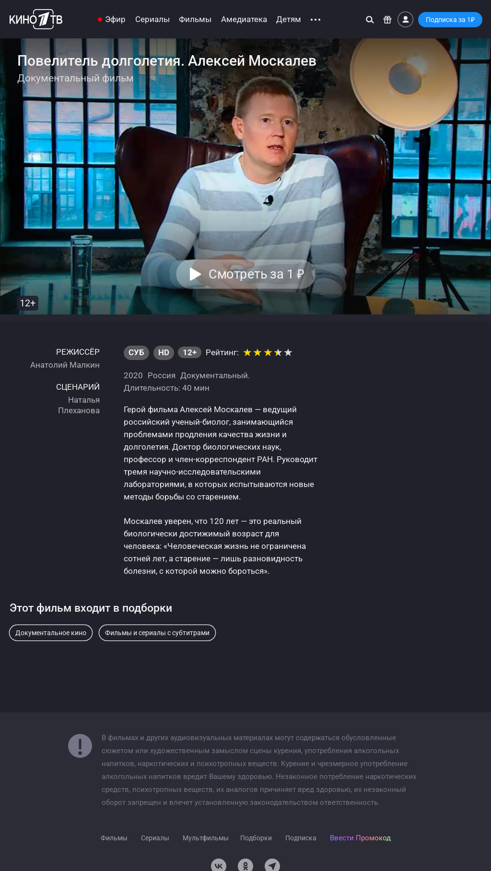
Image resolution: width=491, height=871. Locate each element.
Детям (288, 19)
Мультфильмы (206, 838)
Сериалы (152, 19)
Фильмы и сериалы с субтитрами (157, 633)
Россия (161, 375)
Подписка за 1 (450, 19)
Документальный (214, 375)
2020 (133, 375)
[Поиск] (370, 19)
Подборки (256, 838)
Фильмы (195, 19)
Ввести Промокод (360, 838)
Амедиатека (244, 19)
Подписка (300, 838)
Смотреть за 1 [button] (256, 274)
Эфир (115, 19)
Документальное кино (50, 633)
